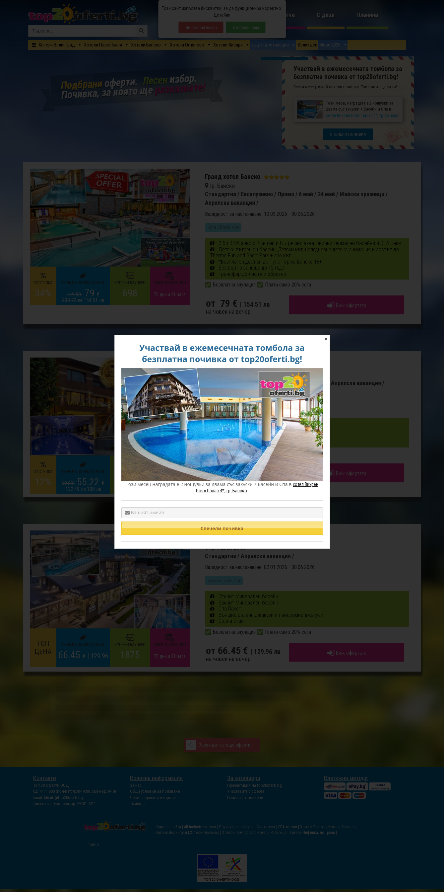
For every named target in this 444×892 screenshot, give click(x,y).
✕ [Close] (326, 339)
